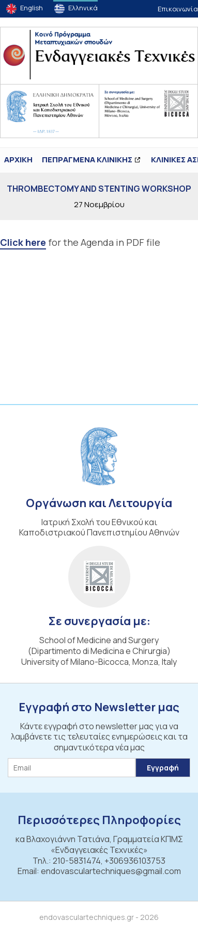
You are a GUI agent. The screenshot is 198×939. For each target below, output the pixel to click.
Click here (23, 242)
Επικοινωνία (178, 8)
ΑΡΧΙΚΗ (18, 159)
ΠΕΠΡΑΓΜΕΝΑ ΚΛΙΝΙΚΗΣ (87, 159)
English (31, 7)
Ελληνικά (83, 7)
